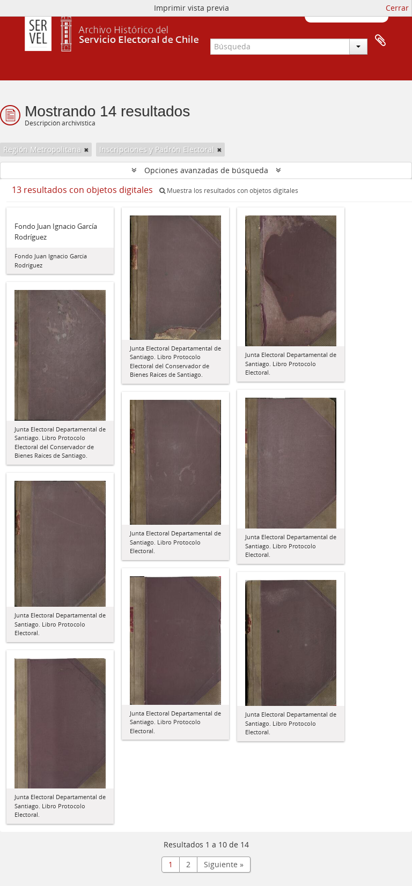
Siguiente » (224, 864)
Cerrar (397, 8)
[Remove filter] (86, 149)
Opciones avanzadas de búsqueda (206, 170)
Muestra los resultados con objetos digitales (228, 190)
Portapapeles (380, 40)
